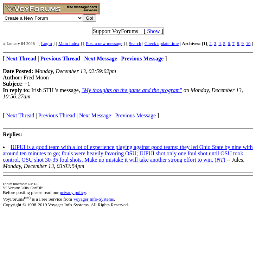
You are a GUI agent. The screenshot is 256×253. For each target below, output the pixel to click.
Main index (68, 43)
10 (248, 43)
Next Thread (20, 115)
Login (46, 43)
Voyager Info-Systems (93, 199)
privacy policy (73, 192)
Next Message (95, 115)
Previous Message (135, 115)
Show (153, 31)
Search (135, 43)
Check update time (162, 43)
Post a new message (104, 43)
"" (132, 90)
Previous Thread (56, 115)
